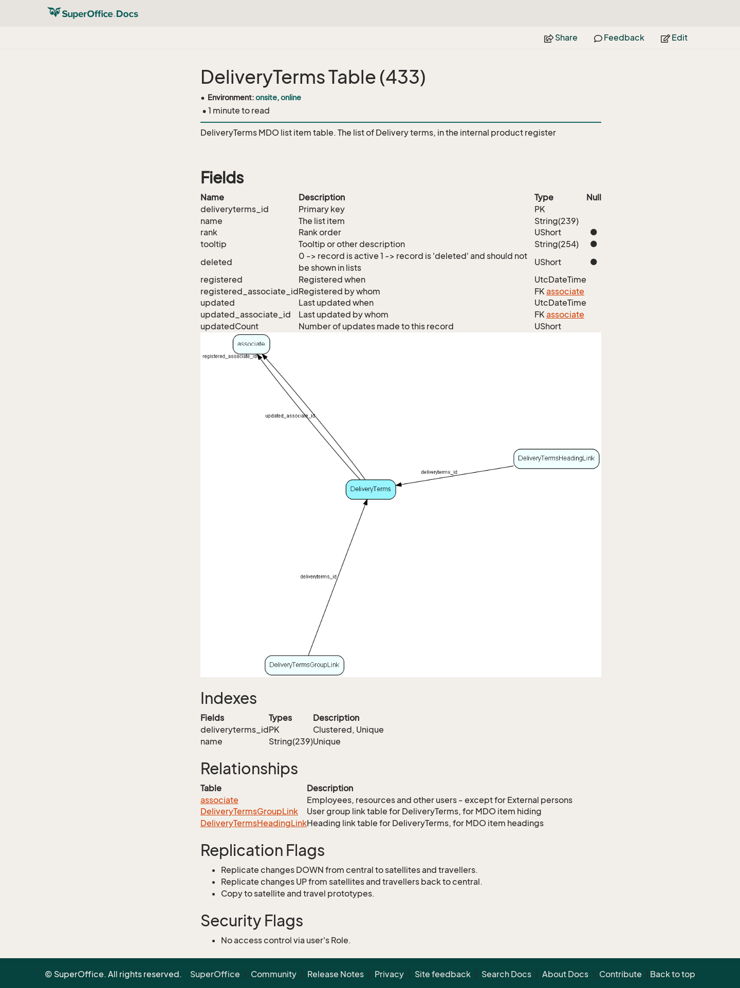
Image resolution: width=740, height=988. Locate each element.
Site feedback (443, 974)
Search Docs (506, 974)
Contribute (620, 974)
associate (565, 291)
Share (561, 37)
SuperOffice (215, 974)
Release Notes (335, 974)
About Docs (565, 974)
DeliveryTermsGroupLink (249, 811)
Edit (674, 37)
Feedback (619, 37)
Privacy (389, 974)
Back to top (672, 974)
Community (274, 974)
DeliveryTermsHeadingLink (253, 823)
